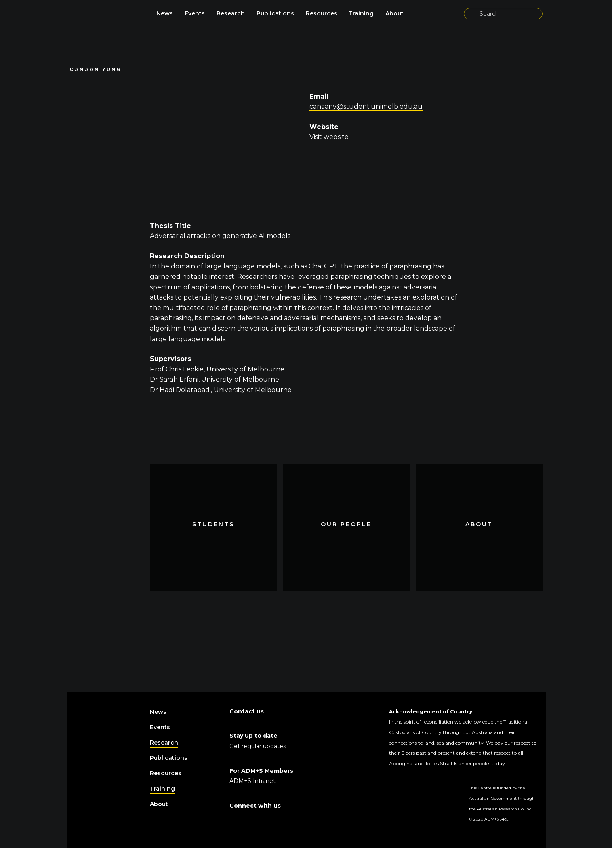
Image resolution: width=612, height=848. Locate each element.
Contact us (246, 711)
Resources (321, 13)
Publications (275, 13)
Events (195, 13)
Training (361, 13)
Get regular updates (257, 746)
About (394, 13)
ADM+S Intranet (252, 781)
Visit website (329, 137)
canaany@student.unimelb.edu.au (366, 106)
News (164, 13)
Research (231, 13)
